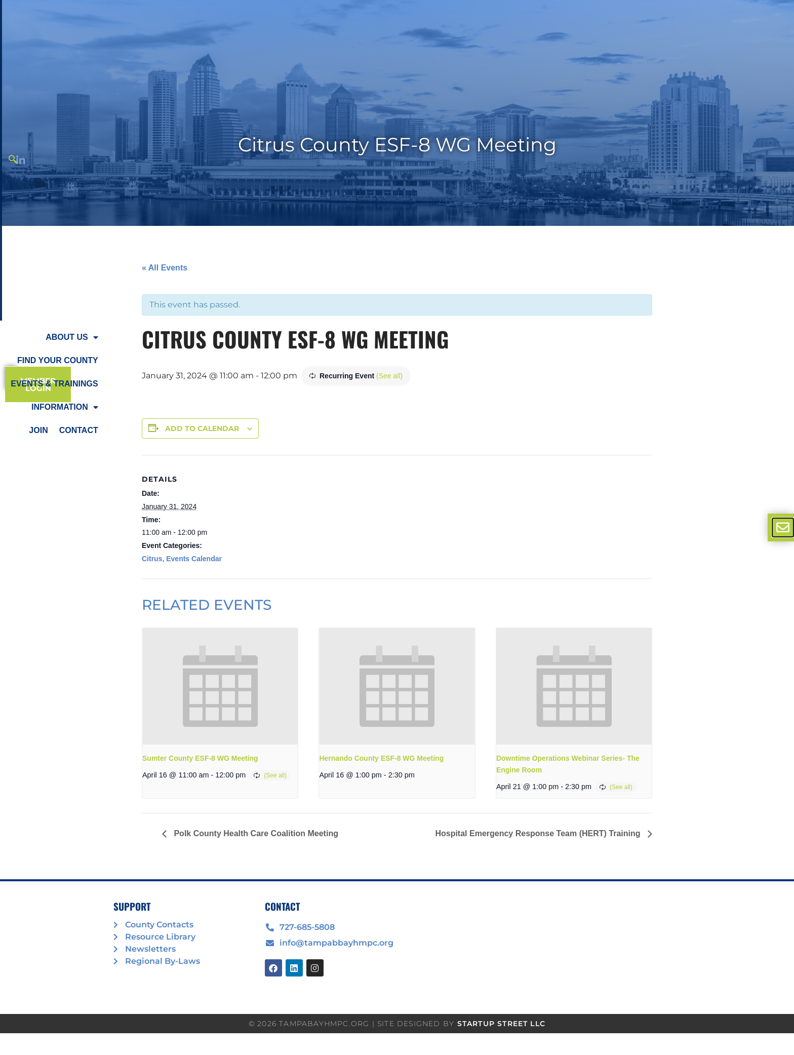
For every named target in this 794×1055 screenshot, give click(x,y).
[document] (397, 527)
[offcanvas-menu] (783, 527)
